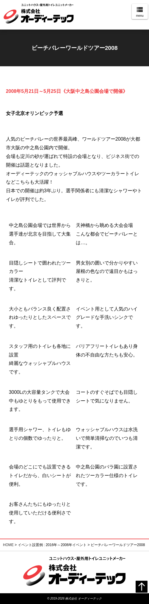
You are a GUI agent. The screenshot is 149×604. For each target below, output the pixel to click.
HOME (8, 545)
